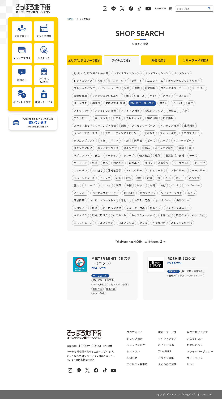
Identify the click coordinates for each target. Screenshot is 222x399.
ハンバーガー (192, 185)
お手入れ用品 (142, 200)
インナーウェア (109, 88)
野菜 (94, 163)
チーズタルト (181, 163)
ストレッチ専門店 (181, 223)
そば (163, 185)
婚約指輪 (168, 118)
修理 (94, 208)
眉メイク (155, 208)
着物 (137, 88)
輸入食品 (144, 155)
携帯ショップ (148, 193)
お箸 (102, 140)
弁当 (105, 163)
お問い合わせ (195, 345)
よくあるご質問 (167, 364)
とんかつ (194, 178)
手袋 (184, 110)
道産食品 (163, 163)
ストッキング (82, 110)
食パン (149, 163)
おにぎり (118, 163)
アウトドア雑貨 (130, 110)
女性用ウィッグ (154, 110)
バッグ (154, 96)
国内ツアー (80, 208)
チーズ (193, 155)
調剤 (181, 148)
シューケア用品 (135, 208)
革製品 (173, 110)
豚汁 (76, 185)
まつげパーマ (163, 200)
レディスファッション (126, 73)
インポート (135, 81)
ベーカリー (198, 170)
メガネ (167, 96)
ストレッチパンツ (84, 88)
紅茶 (118, 178)
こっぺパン (80, 170)
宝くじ (143, 223)
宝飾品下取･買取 (115, 103)
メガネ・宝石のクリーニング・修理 (95, 125)
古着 (100, 81)
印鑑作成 (181, 215)
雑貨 (123, 125)
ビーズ (151, 140)
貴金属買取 (80, 96)
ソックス (178, 103)
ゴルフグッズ (126, 223)
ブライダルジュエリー (174, 88)
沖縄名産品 (114, 170)
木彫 (126, 140)
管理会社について (197, 332)
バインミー (80, 193)
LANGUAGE (160, 8)
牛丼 (152, 185)
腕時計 (163, 103)
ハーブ (164, 140)
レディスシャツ (83, 81)
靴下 (190, 103)
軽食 (139, 178)
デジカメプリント (84, 140)
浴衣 (126, 88)
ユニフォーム (155, 81)
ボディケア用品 (164, 148)
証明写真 (149, 133)
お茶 (128, 178)
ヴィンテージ (116, 81)
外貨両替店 (159, 223)
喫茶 (118, 185)
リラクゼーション (171, 193)
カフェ (107, 185)
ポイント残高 (166, 345)
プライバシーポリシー (200, 351)
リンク (191, 364)
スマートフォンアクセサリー (122, 133)
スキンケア (130, 148)
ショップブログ (136, 345)
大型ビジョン (195, 338)
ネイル (191, 193)
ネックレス (101, 118)
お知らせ (132, 358)
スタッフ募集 (166, 358)
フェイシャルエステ (178, 208)
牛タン (141, 185)
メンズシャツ (182, 73)
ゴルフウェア (105, 223)
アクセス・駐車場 (137, 364)
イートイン (112, 155)
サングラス (80, 103)
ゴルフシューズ (83, 223)
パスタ (175, 185)
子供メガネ (182, 96)
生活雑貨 (189, 125)
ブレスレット (134, 118)
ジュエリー (198, 88)
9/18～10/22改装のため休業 (91, 73)
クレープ (129, 155)
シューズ (139, 96)
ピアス (117, 118)
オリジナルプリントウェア (184, 81)
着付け (125, 200)
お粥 (129, 185)
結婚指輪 (152, 118)
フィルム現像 (168, 133)
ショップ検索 (135, 338)
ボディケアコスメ (107, 148)
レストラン (133, 351)
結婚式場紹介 (100, 215)
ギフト (115, 140)
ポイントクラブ (167, 338)
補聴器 (96, 103)
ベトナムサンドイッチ (105, 193)
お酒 (149, 178)
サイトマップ (195, 358)
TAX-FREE (165, 351)
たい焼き (97, 170)
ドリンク (105, 178)
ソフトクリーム (177, 170)
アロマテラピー (182, 140)
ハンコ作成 (198, 215)
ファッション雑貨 (105, 110)
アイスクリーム (135, 170)
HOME (70, 18)
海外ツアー (182, 200)
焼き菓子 (134, 163)
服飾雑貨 (150, 88)
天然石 (138, 140)
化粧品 (146, 148)
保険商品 (79, 200)
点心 (167, 178)
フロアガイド (135, 332)
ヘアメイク (80, 215)
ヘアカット (119, 215)
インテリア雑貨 (169, 125)
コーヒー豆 (80, 163)
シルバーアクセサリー (87, 133)
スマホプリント (190, 133)
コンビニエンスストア (103, 200)
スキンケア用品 (83, 148)
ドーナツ (200, 163)
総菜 (157, 155)
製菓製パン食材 (175, 155)
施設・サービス (167, 332)
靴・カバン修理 (112, 208)
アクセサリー (81, 118)
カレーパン (91, 185)
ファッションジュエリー (106, 96)
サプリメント (82, 155)
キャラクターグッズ (143, 215)
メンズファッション (157, 73)
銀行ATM (129, 193)
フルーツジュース (84, 178)
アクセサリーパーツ (143, 125)
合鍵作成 (165, 215)
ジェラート (156, 170)
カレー (180, 178)
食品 (97, 155)
